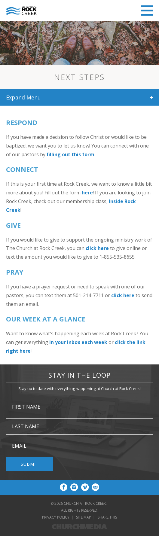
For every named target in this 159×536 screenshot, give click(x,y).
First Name (26, 407)
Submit (30, 464)
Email (19, 446)
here (87, 192)
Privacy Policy (55, 517)
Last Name (25, 426)
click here (97, 248)
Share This (107, 517)
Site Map (83, 517)
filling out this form (70, 154)
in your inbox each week (78, 342)
